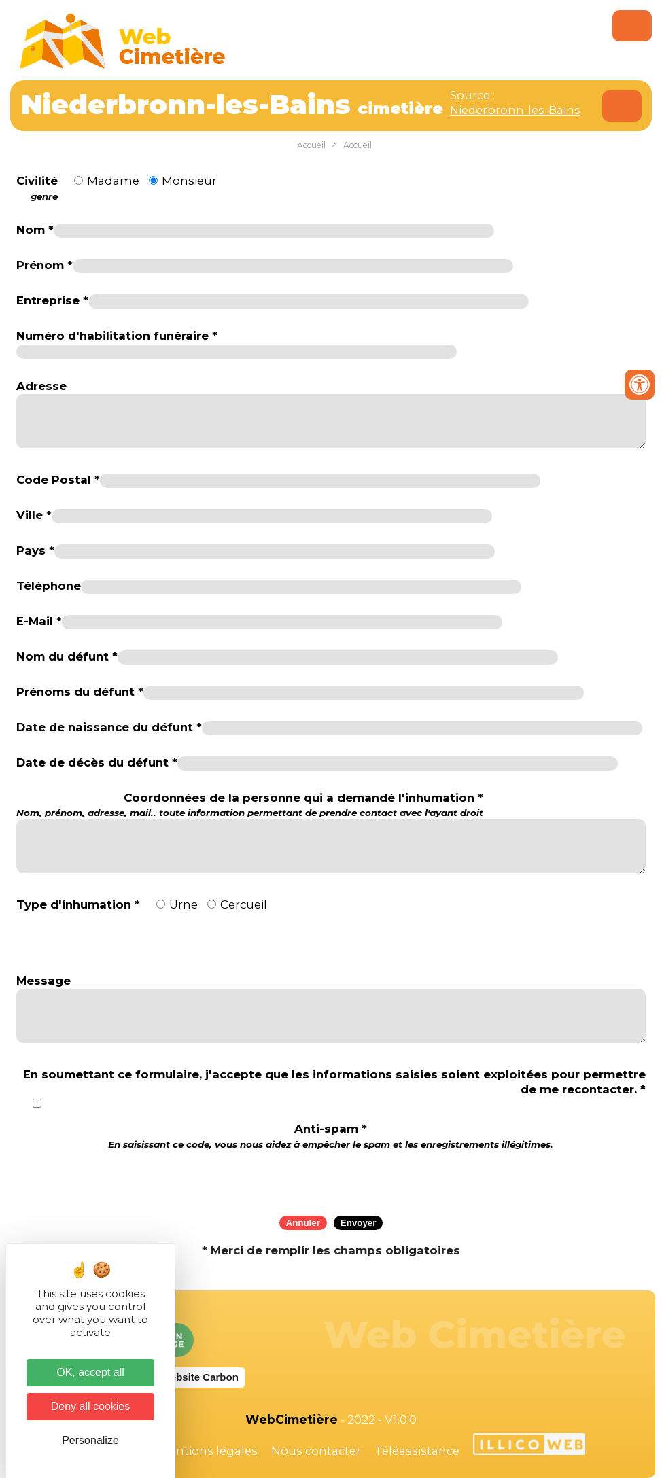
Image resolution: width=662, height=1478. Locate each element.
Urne (183, 904)
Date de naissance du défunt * (109, 727)
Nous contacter (316, 1451)
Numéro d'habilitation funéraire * (116, 335)
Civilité (37, 188)
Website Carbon (200, 1377)
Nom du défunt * (67, 656)
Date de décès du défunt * (96, 762)
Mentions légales (208, 1451)
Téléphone (48, 586)
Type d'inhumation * (78, 904)
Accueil (311, 145)
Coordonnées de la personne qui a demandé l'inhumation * (249, 805)
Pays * (35, 550)
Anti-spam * (330, 1136)
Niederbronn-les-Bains (515, 110)
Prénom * (44, 265)
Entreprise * (52, 300)
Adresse (41, 386)
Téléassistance (416, 1451)
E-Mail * (39, 621)
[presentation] (331, 1178)
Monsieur (189, 181)
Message (43, 980)
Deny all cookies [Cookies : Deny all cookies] (90, 1406)
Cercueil (243, 904)
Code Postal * (58, 480)
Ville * (34, 515)
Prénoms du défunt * (79, 692)
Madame (113, 181)
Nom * (35, 229)
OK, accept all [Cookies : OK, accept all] (90, 1372)
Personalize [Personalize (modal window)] (90, 1440)
